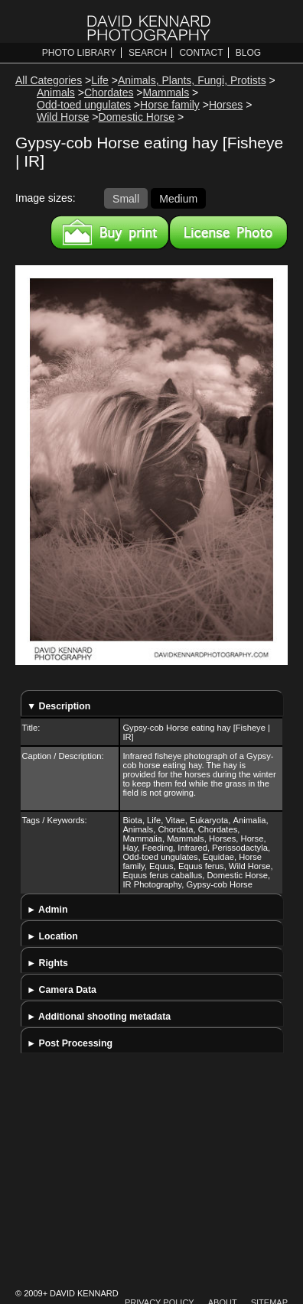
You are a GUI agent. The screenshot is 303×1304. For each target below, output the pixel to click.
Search (148, 52)
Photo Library (79, 52)
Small (125, 198)
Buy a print (109, 232)
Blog (248, 52)
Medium (178, 198)
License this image (228, 232)
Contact (201, 52)
